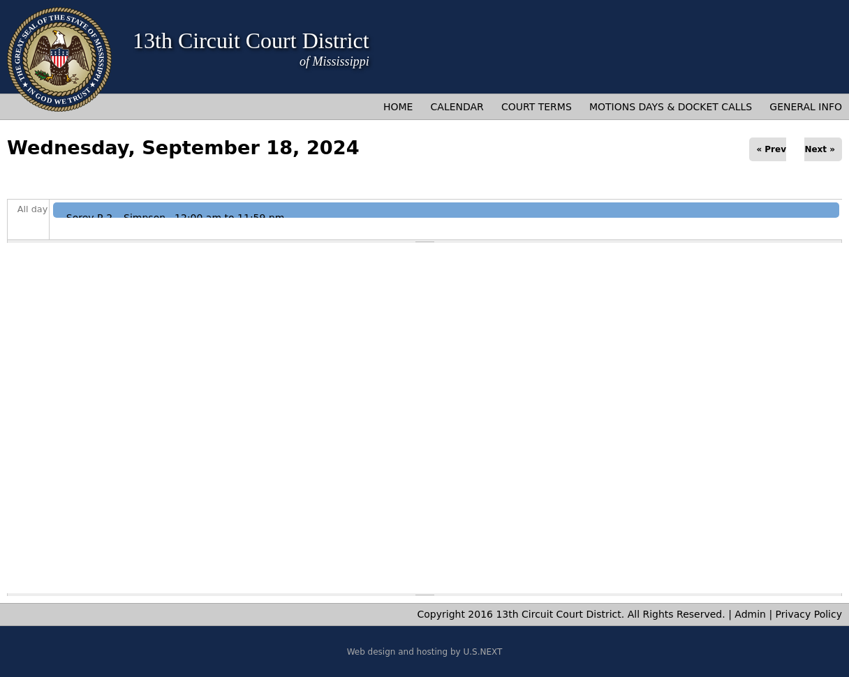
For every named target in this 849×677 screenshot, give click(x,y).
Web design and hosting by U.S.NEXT (425, 652)
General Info (805, 106)
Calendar (457, 106)
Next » (819, 149)
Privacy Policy (809, 614)
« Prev (771, 149)
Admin (750, 614)
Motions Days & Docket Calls (670, 106)
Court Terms (536, 106)
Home (398, 106)
